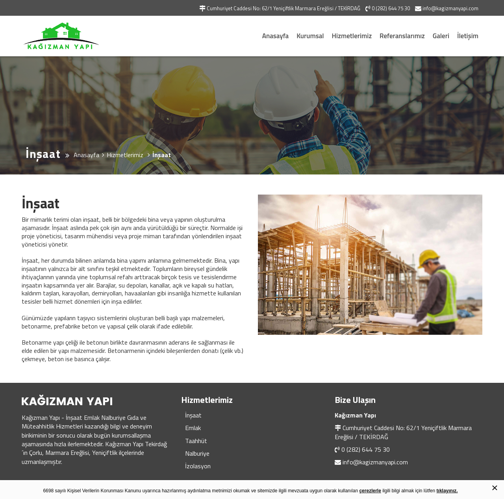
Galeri (441, 36)
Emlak (193, 427)
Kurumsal (310, 36)
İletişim (467, 36)
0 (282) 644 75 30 (365, 449)
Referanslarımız (402, 36)
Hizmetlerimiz (352, 36)
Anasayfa (275, 36)
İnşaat (193, 415)
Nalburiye (197, 453)
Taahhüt (196, 440)
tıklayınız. (447, 490)
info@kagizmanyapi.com (375, 462)
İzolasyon (198, 466)
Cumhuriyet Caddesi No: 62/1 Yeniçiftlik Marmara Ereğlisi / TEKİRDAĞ (403, 432)
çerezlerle (370, 490)
